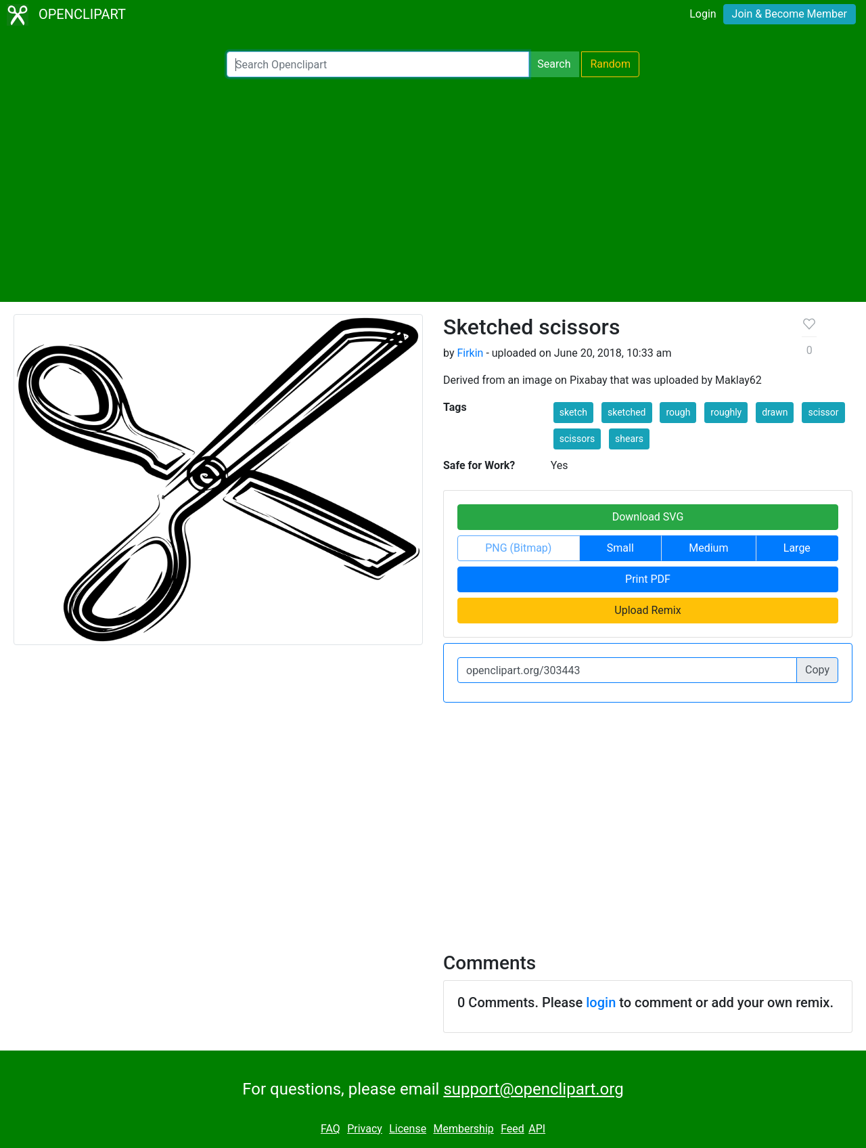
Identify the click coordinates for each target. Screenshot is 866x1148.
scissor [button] (823, 412)
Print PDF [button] (647, 579)
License (407, 1128)
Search (553, 64)
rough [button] (678, 412)
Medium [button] (708, 548)
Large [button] (797, 548)
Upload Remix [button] (647, 610)
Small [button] (620, 548)
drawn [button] (775, 412)
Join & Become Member (789, 13)
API (536, 1128)
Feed (512, 1128)
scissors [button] (577, 438)
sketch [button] (573, 412)
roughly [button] (726, 412)
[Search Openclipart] (378, 64)
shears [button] (629, 438)
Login (702, 13)
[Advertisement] (433, 189)
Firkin (470, 353)
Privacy (364, 1128)
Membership (463, 1128)
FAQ (330, 1128)
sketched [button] (627, 412)
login (601, 1002)
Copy (817, 669)
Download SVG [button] (648, 516)
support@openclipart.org (533, 1089)
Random (610, 64)
